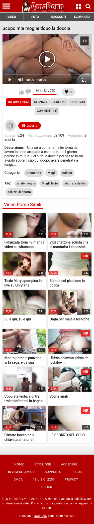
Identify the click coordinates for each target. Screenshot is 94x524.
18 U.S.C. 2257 (44, 479)
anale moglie (26, 183)
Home (19, 464)
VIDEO (11, 17)
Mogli (52, 173)
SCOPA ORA (82, 17)
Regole (77, 472)
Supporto (53, 472)
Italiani (67, 173)
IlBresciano (29, 125)
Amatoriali (34, 173)
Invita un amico (21, 472)
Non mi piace (28, 91)
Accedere (69, 464)
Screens (58, 102)
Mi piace (21, 91)
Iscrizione (42, 464)
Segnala (40, 102)
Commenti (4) (47, 111)
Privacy (71, 479)
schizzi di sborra (19, 192)
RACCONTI (58, 17)
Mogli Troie (50, 183)
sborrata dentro (75, 183)
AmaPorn (40, 516)
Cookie (47, 487)
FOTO (35, 17)
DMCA (18, 479)
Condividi (77, 102)
